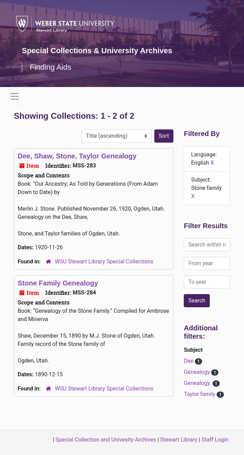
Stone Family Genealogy (58, 283)
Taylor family (200, 394)
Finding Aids (50, 67)
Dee (189, 361)
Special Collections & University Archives (97, 50)
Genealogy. (198, 383)
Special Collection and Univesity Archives (105, 439)
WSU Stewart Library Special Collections (104, 261)
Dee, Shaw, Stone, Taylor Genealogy (77, 156)
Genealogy (197, 372)
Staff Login (214, 439)
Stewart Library (178, 439)
